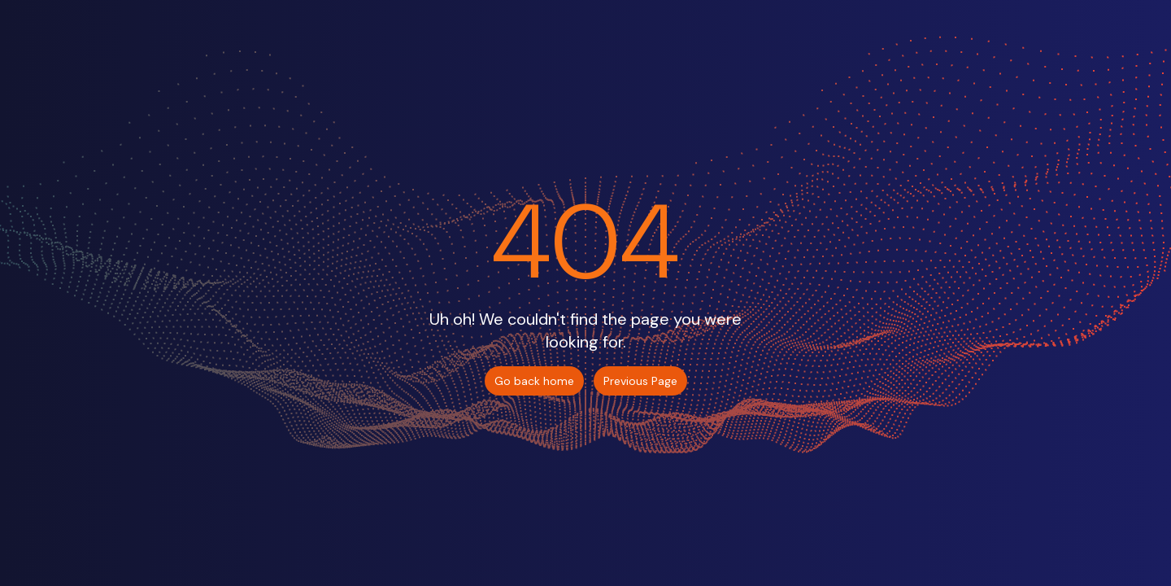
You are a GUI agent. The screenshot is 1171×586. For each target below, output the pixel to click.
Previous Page (640, 381)
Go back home (534, 381)
